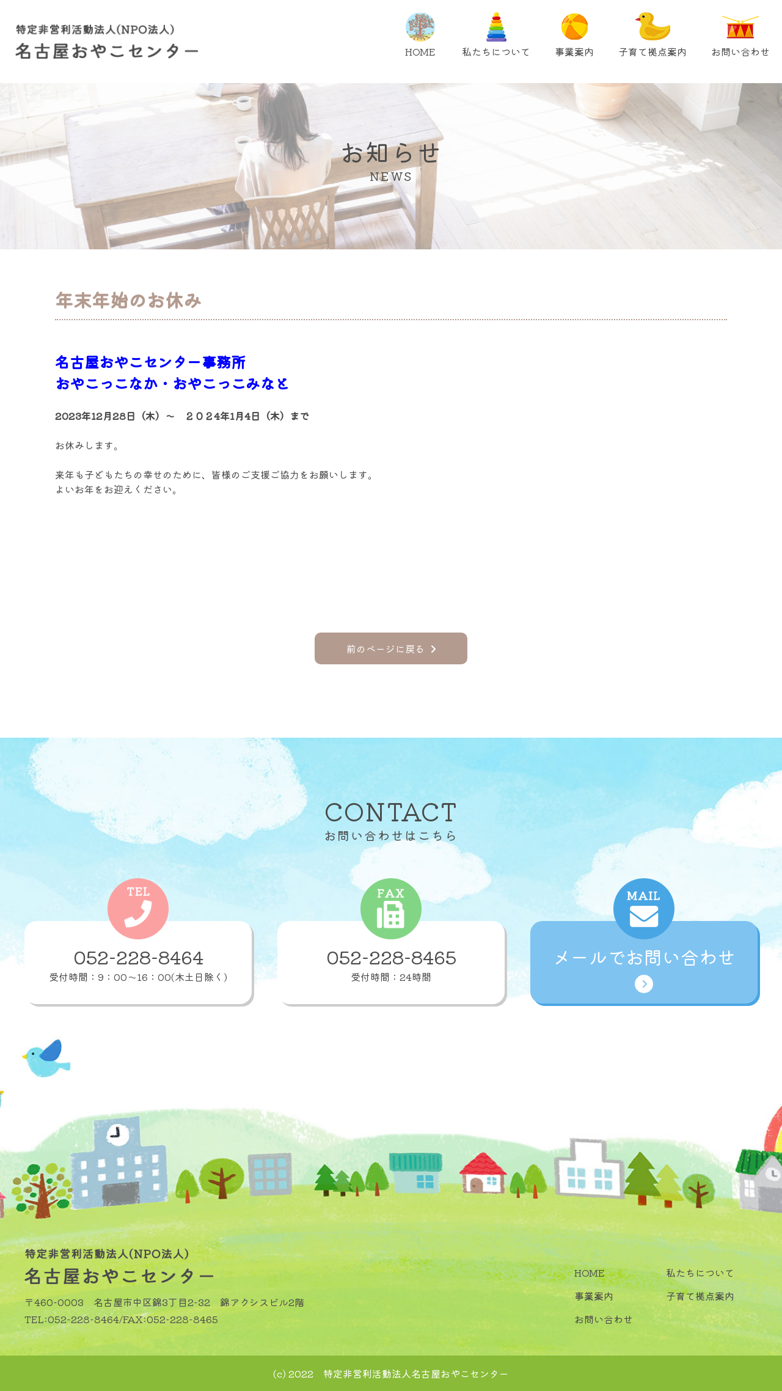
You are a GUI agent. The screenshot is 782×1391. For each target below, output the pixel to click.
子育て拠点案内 (652, 35)
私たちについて (496, 35)
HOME (420, 35)
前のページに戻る (391, 648)
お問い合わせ (740, 35)
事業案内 (574, 35)
